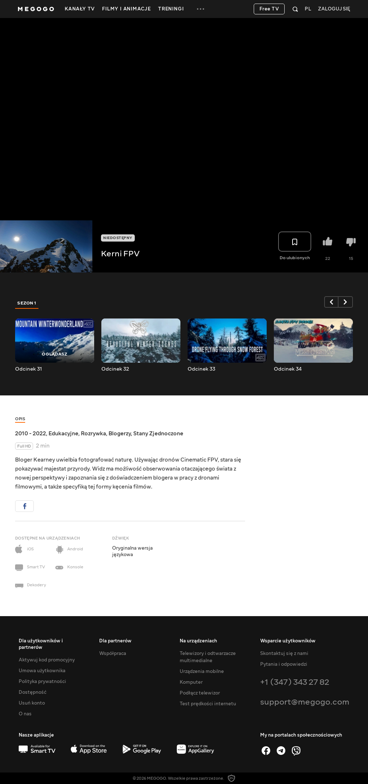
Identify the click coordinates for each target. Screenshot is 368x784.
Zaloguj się (334, 9)
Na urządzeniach (198, 641)
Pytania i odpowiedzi (283, 664)
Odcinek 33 (201, 369)
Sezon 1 (27, 303)
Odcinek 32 (115, 369)
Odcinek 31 (28, 369)
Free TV (269, 9)
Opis (20, 419)
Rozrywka (93, 433)
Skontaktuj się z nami (284, 653)
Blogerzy (120, 433)
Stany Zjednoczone (158, 433)
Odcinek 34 (288, 369)
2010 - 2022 (30, 433)
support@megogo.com (304, 701)
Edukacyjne (63, 433)
